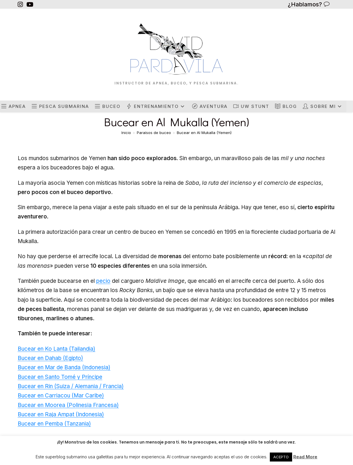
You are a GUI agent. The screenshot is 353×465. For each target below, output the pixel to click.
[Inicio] (126, 132)
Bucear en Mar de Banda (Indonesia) (64, 367)
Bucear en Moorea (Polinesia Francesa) (68, 405)
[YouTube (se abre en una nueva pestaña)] (30, 4)
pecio (103, 281)
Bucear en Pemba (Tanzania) (54, 423)
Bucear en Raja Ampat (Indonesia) (61, 414)
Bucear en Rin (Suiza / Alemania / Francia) (71, 386)
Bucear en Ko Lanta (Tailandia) (56, 348)
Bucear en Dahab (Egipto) (50, 358)
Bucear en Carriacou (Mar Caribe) (61, 395)
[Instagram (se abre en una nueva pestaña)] (21, 4)
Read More (305, 456)
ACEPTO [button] (281, 457)
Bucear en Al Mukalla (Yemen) (204, 132)
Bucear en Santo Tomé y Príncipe (60, 377)
